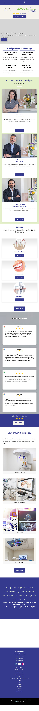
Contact (19, 690)
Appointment (19, 692)
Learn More (4, 39)
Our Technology (19, 570)
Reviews (19, 688)
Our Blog (19, 686)
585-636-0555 (7, 10)
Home (19, 682)
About (19, 684)
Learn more (19, 130)
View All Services (19, 308)
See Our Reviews (18, 422)
